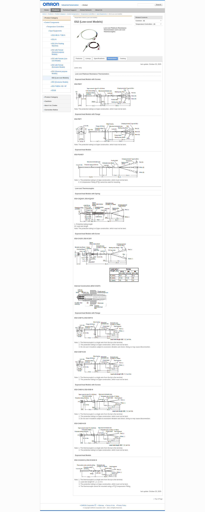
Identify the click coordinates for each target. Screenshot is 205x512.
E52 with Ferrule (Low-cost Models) (59, 60)
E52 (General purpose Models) (59, 73)
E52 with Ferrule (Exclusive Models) (58, 66)
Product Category (60, 14)
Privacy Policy (121, 505)
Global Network (86, 10)
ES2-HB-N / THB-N (58, 35)
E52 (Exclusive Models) (59, 82)
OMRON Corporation (88, 505)
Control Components (73, 14)
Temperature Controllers (88, 14)
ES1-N (53, 39)
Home (46, 10)
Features (79, 58)
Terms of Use (110, 505)
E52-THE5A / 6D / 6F (59, 86)
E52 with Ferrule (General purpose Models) (57, 52)
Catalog (123, 58)
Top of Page (158, 499)
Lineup (88, 58)
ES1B (53, 90)
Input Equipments (102, 14)
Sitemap (101, 505)
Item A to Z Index (50, 105)
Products (55, 10)
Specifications (99, 58)
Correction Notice (51, 110)
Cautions (47, 101)
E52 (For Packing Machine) (57, 45)
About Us (98, 10)
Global (84, 5)
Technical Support (69, 10)
